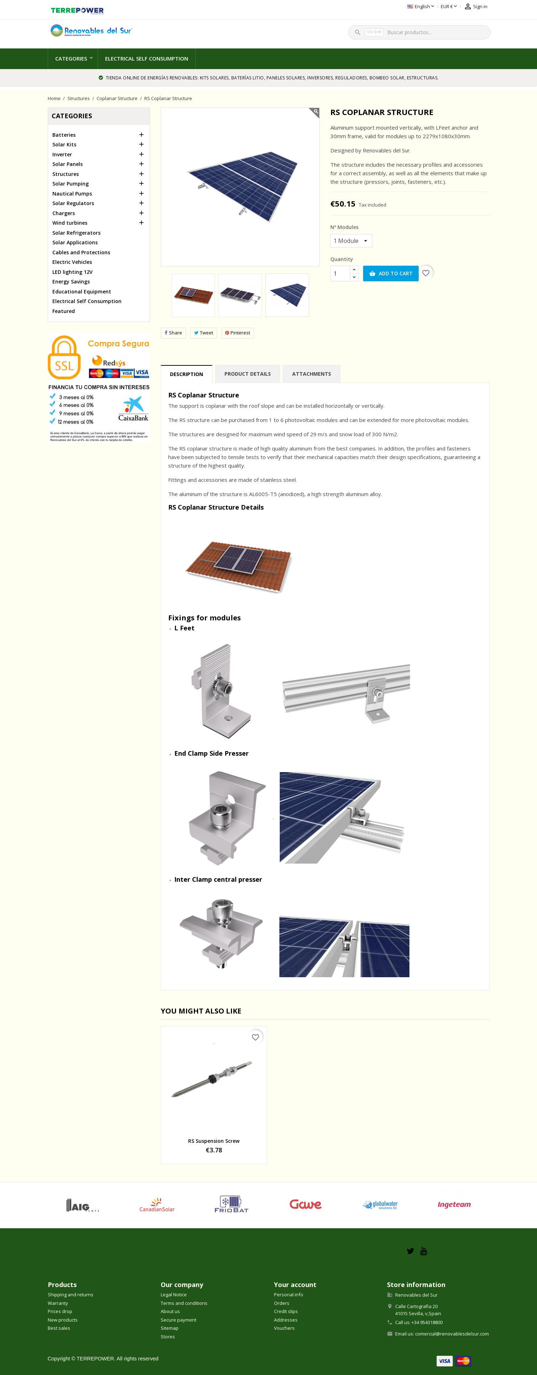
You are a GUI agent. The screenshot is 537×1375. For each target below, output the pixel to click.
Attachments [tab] (311, 373)
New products (63, 1320)
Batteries (64, 134)
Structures (65, 174)
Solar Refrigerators (76, 232)
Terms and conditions (184, 1303)
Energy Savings (71, 281)
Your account (295, 1284)
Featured (63, 311)
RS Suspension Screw (213, 1140)
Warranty (58, 1303)
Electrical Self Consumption (146, 58)
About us (170, 1311)
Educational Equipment (81, 291)
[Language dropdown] (386, 7)
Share (173, 332)
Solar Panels (67, 164)
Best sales (59, 1328)
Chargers (63, 213)
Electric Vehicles (72, 262)
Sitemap (170, 1328)
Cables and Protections (81, 252)
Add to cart (391, 273)
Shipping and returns (70, 1294)
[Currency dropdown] (414, 7)
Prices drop (60, 1311)
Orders (281, 1303)
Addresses (286, 1320)
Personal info (288, 1294)
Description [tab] (186, 374)
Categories (71, 58)
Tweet (203, 332)
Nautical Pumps (72, 193)
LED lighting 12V (72, 272)
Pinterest (237, 332)
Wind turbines (69, 222)
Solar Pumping (70, 183)
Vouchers (284, 1328)
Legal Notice (174, 1294)
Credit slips (286, 1311)
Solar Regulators (73, 203)
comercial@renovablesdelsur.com (452, 1333)
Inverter (62, 154)
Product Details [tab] (247, 373)
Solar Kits (64, 144)
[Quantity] (340, 273)
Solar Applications (75, 242)
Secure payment (178, 1320)
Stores (168, 1336)
